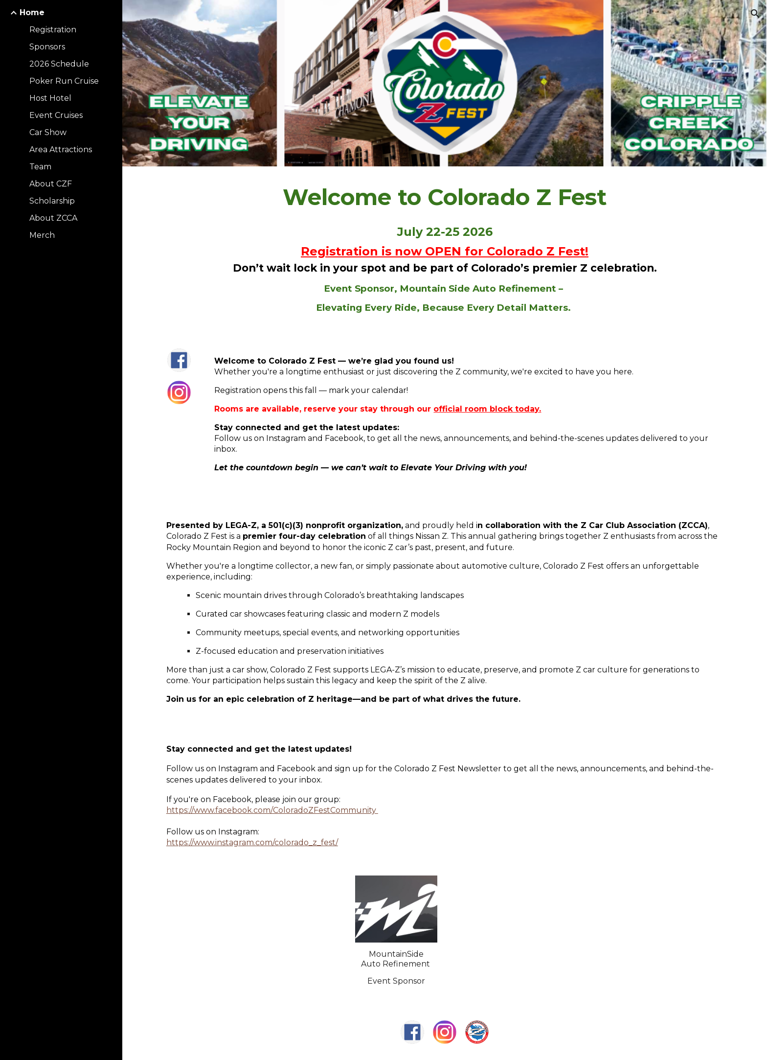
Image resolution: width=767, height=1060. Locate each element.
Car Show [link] (48, 132)
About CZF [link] (50, 183)
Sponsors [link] (47, 46)
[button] (755, 13)
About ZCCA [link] (53, 218)
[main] (444, 249)
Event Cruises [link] (56, 115)
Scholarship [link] (52, 201)
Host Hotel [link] (50, 98)
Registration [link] (52, 29)
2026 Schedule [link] (59, 64)
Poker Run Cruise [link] (64, 81)
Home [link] (32, 12)
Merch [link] (42, 235)
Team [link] (40, 166)
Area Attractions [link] (60, 149)
